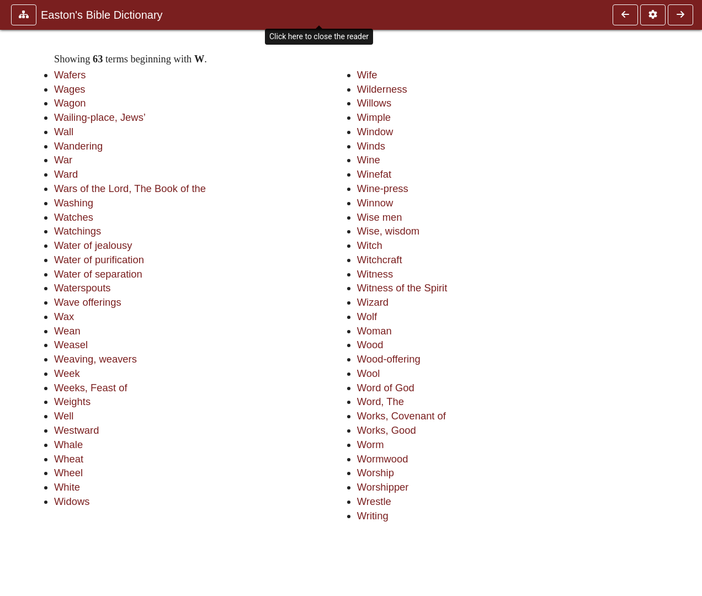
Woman (374, 331)
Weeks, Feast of (90, 387)
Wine (368, 160)
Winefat (374, 174)
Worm (370, 444)
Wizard (373, 302)
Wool (368, 373)
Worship (375, 472)
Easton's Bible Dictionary (102, 15)
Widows (71, 501)
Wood (370, 344)
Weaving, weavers (95, 359)
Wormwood (382, 459)
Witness (375, 274)
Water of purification (99, 259)
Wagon (70, 103)
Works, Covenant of (401, 416)
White (67, 487)
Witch (369, 245)
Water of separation (98, 274)
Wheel (68, 472)
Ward (66, 174)
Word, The (380, 401)
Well (63, 416)
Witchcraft (379, 259)
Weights (72, 401)
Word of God (385, 387)
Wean (67, 331)
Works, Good (386, 430)
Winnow (375, 203)
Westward (76, 430)
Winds (371, 146)
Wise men (379, 217)
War (63, 160)
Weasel (71, 344)
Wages (70, 89)
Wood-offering (389, 359)
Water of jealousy (93, 245)
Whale (68, 444)
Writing (373, 516)
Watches (73, 217)
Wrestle (374, 501)
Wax (64, 316)
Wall (63, 131)
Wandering (78, 146)
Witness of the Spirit (402, 288)
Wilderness (382, 89)
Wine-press (382, 188)
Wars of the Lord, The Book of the (130, 188)
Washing (73, 203)
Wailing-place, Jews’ (100, 117)
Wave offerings (87, 302)
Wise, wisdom (388, 231)
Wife (367, 75)
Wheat (68, 459)
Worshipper (383, 487)
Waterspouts (82, 288)
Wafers (70, 75)
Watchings (77, 231)
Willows (374, 103)
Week (67, 373)
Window (375, 131)
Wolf (367, 316)
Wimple (374, 117)
